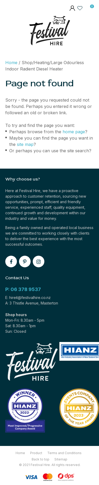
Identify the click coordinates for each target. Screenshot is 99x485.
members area (72, 9)
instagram (38, 261)
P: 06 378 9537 (23, 289)
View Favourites (80, 8)
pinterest (25, 261)
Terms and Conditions (64, 453)
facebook (11, 261)
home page (74, 131)
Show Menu (9, 32)
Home (11, 62)
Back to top (40, 459)
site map (25, 144)
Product (36, 453)
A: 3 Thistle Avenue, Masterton (31, 303)
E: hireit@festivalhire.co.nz (28, 297)
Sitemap (60, 459)
